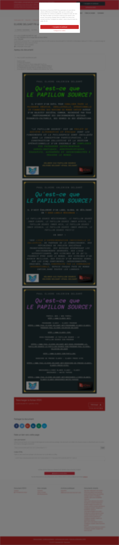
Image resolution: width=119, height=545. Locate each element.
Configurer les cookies (59, 30)
